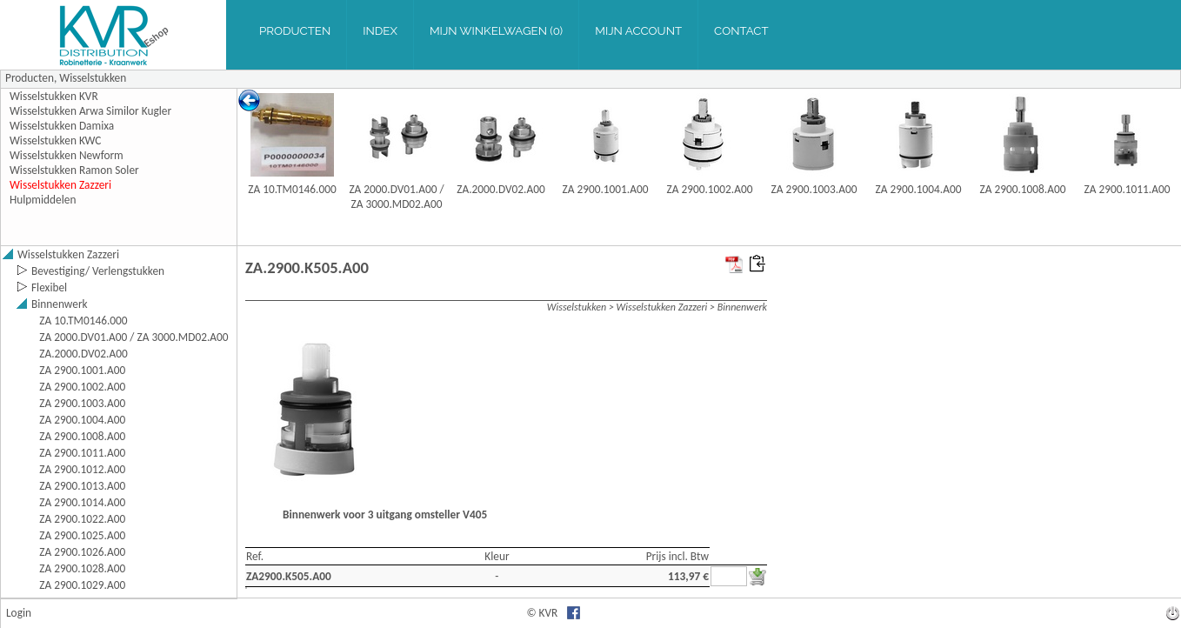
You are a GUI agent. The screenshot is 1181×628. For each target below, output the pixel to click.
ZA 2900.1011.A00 (1127, 189)
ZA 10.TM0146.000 (292, 189)
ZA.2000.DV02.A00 (501, 189)
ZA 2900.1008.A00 (1023, 189)
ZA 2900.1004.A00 (919, 189)
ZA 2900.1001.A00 (606, 189)
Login (18, 612)
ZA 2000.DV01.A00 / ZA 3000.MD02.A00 (396, 196)
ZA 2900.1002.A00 (710, 189)
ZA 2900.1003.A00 (814, 189)
